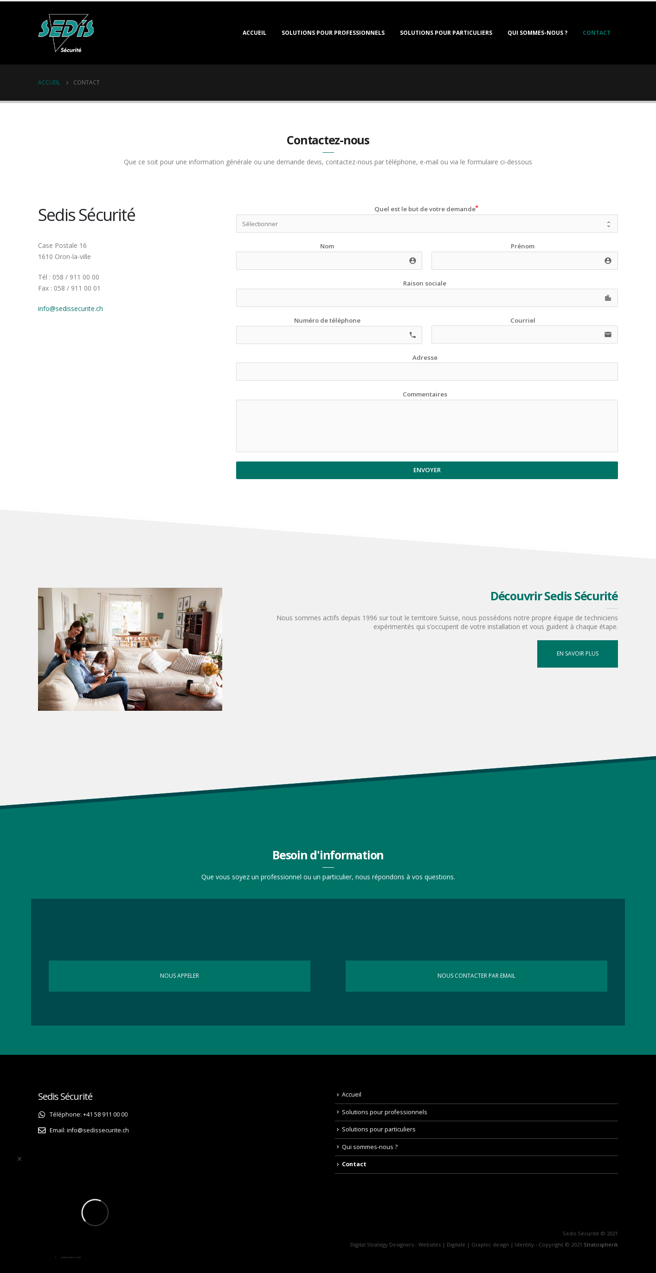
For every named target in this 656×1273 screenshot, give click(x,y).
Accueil (254, 33)
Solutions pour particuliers (446, 33)
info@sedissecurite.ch (70, 308)
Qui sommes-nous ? (537, 33)
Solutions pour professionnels (333, 33)
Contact (597, 33)
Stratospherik (601, 1244)
